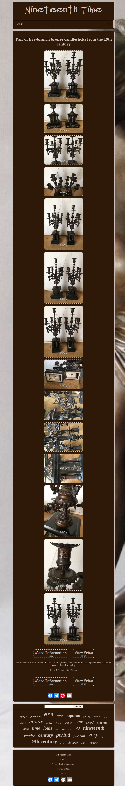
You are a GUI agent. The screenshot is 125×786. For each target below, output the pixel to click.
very (93, 734)
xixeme (93, 742)
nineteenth (93, 728)
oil (102, 737)
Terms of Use (63, 769)
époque (23, 716)
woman (97, 716)
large (105, 717)
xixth (26, 729)
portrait (79, 736)
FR (66, 773)
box (57, 729)
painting (86, 716)
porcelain (35, 716)
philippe (73, 742)
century (45, 735)
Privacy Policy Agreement (64, 764)
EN (61, 773)
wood (90, 722)
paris (84, 742)
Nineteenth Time (63, 755)
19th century (43, 741)
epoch (68, 722)
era (49, 715)
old (77, 728)
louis (47, 728)
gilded (23, 723)
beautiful (102, 722)
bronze (36, 721)
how (69, 729)
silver (62, 743)
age (63, 729)
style (60, 716)
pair (79, 722)
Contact (63, 759)
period (63, 735)
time (36, 728)
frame (59, 723)
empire (29, 736)
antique (49, 723)
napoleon (73, 716)
